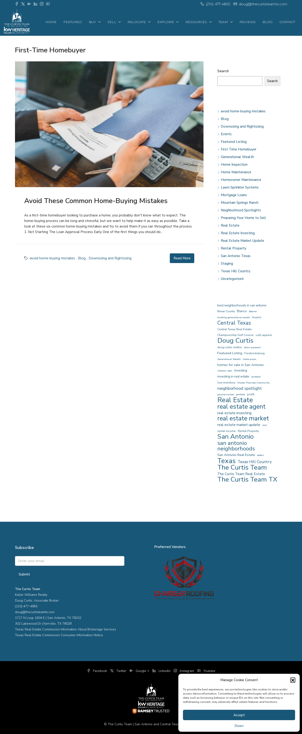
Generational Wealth (237, 157)
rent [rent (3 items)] (264, 425)
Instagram (184, 671)
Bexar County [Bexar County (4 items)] (226, 311)
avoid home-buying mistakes (52, 258)
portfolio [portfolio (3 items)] (240, 394)
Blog (267, 22)
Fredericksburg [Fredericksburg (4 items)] (254, 353)
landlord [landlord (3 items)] (255, 376)
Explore (165, 22)
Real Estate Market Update (242, 240)
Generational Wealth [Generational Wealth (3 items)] (229, 359)
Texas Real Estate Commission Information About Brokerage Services (65, 629)
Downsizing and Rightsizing (110, 258)
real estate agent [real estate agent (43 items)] (241, 406)
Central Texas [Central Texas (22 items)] (234, 323)
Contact (287, 22)
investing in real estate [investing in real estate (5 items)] (233, 376)
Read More (182, 258)
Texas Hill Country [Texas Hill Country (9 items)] (255, 461)
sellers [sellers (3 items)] (260, 455)
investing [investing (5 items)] (240, 370)
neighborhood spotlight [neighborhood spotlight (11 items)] (239, 388)
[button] (292, 680)
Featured (72, 22)
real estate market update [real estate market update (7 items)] (238, 424)
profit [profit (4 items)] (250, 394)
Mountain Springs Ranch (239, 202)
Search (223, 71)
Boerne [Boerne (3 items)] (253, 311)
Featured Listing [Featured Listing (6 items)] (229, 353)
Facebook (97, 671)
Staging (227, 263)
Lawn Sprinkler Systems (240, 187)
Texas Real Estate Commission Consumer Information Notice (59, 635)
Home (51, 22)
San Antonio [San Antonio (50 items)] (235, 436)
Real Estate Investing (238, 233)
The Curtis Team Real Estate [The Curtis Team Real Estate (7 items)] (241, 473)
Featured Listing (234, 141)
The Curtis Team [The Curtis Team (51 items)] (242, 467)
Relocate (137, 22)
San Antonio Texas (236, 256)
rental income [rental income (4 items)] (226, 431)
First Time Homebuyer (238, 149)
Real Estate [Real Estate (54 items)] (235, 400)
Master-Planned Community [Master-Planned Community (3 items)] (253, 382)
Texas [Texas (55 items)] (226, 461)
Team (223, 22)
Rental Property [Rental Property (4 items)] (248, 431)
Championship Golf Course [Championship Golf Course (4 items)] (235, 335)
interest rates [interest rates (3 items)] (224, 370)
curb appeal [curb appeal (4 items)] (264, 335)
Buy (92, 22)
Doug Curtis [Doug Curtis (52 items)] (235, 340)
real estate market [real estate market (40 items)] (243, 418)
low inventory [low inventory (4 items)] (226, 382)
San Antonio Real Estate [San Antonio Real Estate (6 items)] (236, 454)
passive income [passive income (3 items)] (225, 394)
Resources (196, 22)
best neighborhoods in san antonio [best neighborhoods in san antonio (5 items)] (241, 305)
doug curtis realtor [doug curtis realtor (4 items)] (229, 347)
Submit (24, 574)
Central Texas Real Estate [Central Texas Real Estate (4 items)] (234, 329)
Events (226, 134)
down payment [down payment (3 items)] (252, 347)
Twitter (118, 671)
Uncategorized (232, 278)
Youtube (206, 671)
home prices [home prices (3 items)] (249, 359)
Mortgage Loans (234, 195)
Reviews (247, 22)
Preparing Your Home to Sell (243, 218)
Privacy (239, 725)
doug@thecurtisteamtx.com (34, 612)
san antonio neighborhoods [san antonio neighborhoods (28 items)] (236, 445)
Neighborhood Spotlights (241, 210)
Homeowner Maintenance (241, 179)
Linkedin (161, 671)
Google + (140, 671)
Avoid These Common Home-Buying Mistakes (95, 201)
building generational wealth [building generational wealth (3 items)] (233, 317)
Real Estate (230, 225)
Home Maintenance (236, 172)
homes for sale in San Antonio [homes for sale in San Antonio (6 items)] (240, 365)
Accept (239, 715)
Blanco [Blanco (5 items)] (242, 311)
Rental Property (233, 248)
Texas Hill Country (235, 271)
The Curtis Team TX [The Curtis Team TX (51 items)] (247, 479)
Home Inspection (234, 164)
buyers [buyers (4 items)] (256, 317)
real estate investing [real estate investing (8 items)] (234, 413)
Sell (112, 22)
